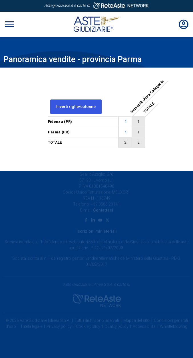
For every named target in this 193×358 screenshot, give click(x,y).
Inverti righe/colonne (76, 106)
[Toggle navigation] (9, 24)
